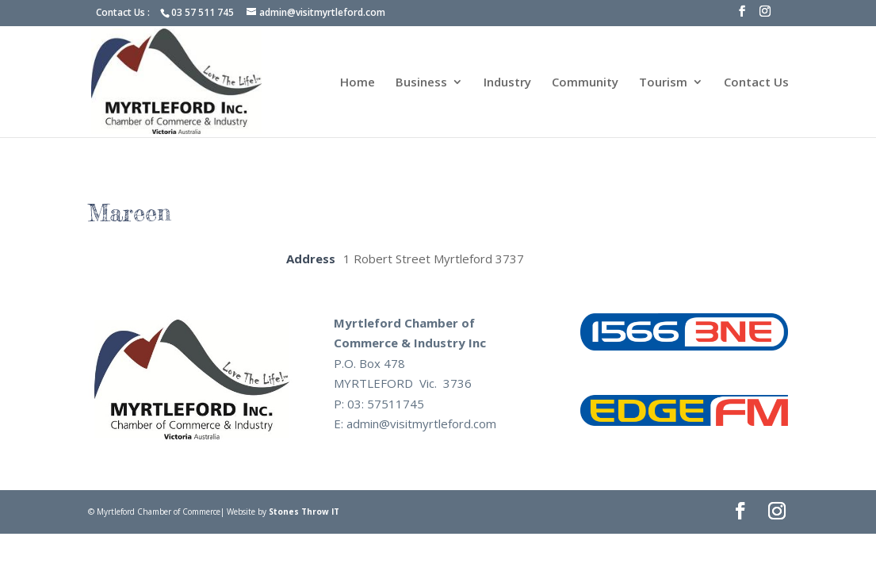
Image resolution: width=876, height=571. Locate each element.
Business (421, 83)
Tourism (663, 83)
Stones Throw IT (304, 511)
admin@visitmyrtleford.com (421, 423)
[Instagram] (765, 16)
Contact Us (756, 83)
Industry (507, 83)
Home (357, 83)
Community (585, 83)
